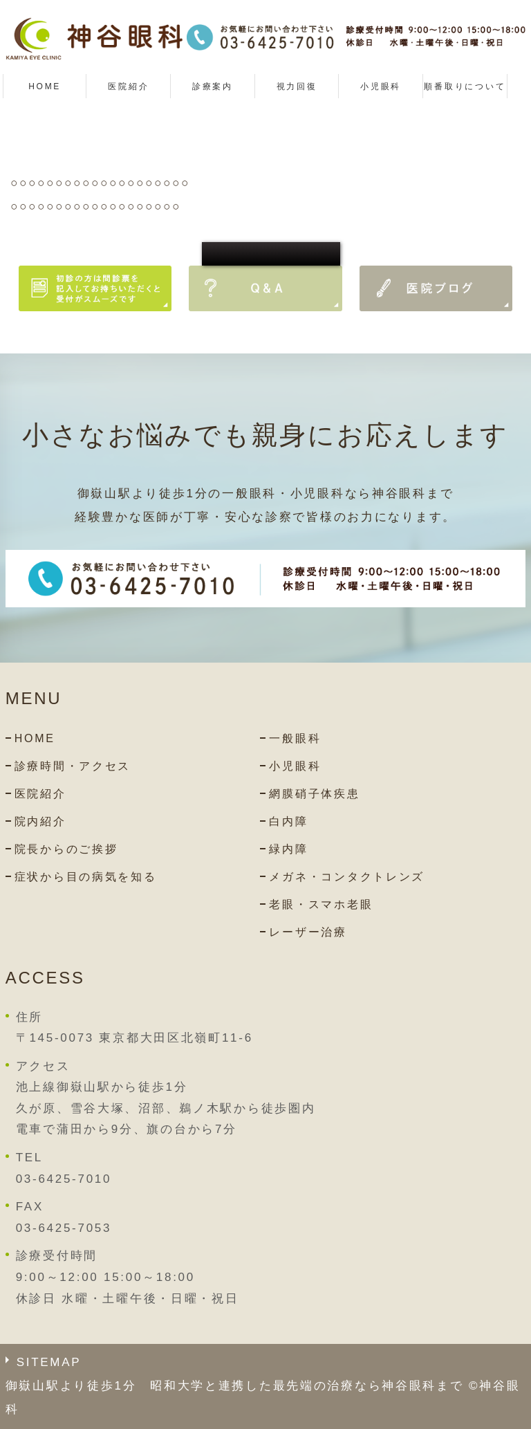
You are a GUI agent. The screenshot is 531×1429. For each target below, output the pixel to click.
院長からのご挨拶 (66, 849)
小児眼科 (380, 86)
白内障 (288, 821)
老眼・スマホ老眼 (321, 904)
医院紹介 (40, 794)
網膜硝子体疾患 (314, 794)
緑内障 (288, 849)
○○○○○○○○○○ (271, 254)
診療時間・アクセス (73, 766)
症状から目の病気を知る (86, 877)
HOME (44, 86)
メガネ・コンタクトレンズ (347, 877)
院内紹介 (40, 821)
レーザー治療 (307, 932)
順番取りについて (464, 86)
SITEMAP (49, 1362)
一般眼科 (295, 738)
